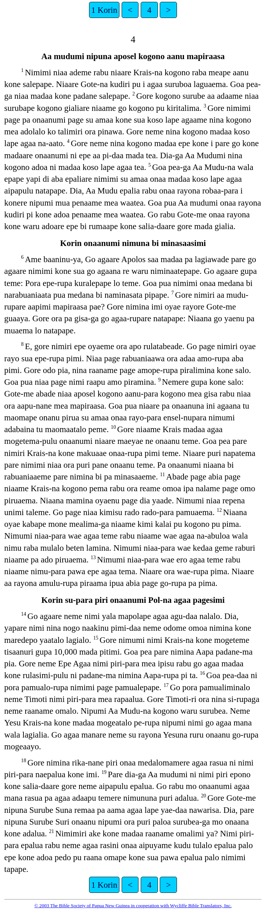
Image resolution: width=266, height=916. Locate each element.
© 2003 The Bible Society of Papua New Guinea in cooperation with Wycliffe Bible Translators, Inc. (133, 905)
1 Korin (104, 10)
